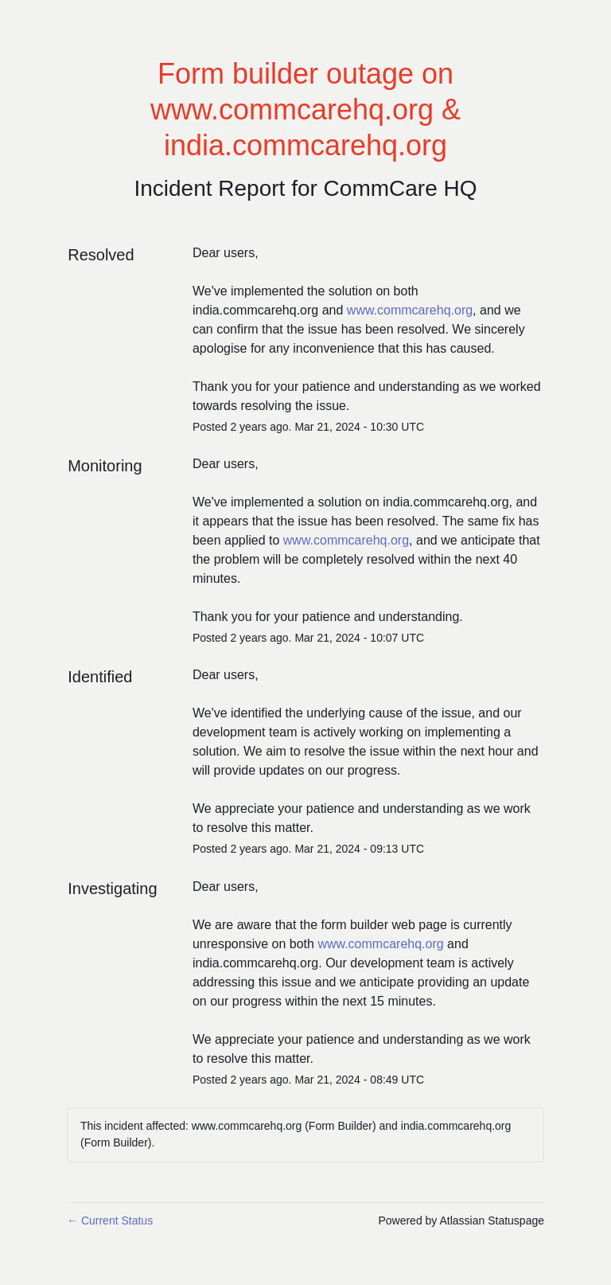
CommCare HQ (400, 188)
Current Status (110, 1220)
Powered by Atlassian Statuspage (461, 1220)
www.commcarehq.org (410, 310)
